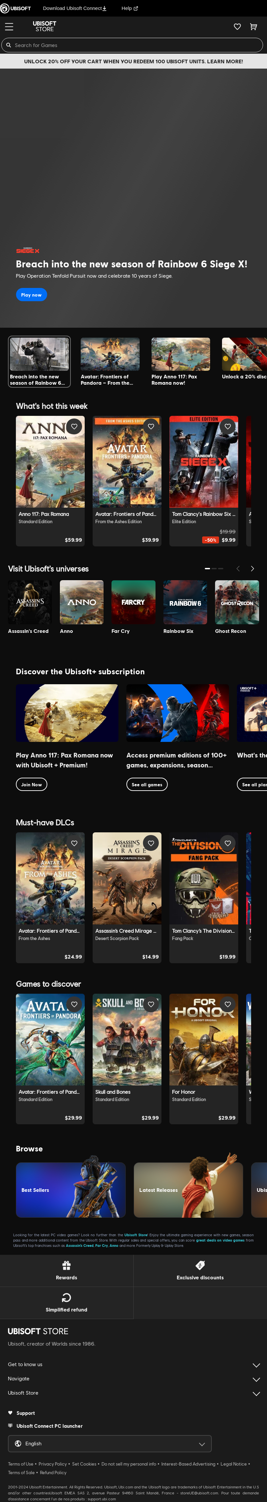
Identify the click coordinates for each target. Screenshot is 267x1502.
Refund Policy (53, 1472)
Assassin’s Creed (80, 1245)
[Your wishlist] (237, 26)
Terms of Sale (21, 1472)
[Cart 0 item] (253, 26)
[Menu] (9, 27)
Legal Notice (234, 1464)
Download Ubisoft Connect (75, 8)
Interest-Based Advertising (188, 1464)
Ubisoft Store (135, 1235)
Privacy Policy (53, 1464)
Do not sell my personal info (129, 1464)
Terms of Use (20, 1464)
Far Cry (101, 1245)
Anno (114, 1245)
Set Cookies (84, 1464)
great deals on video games (220, 1240)
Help (130, 8)
